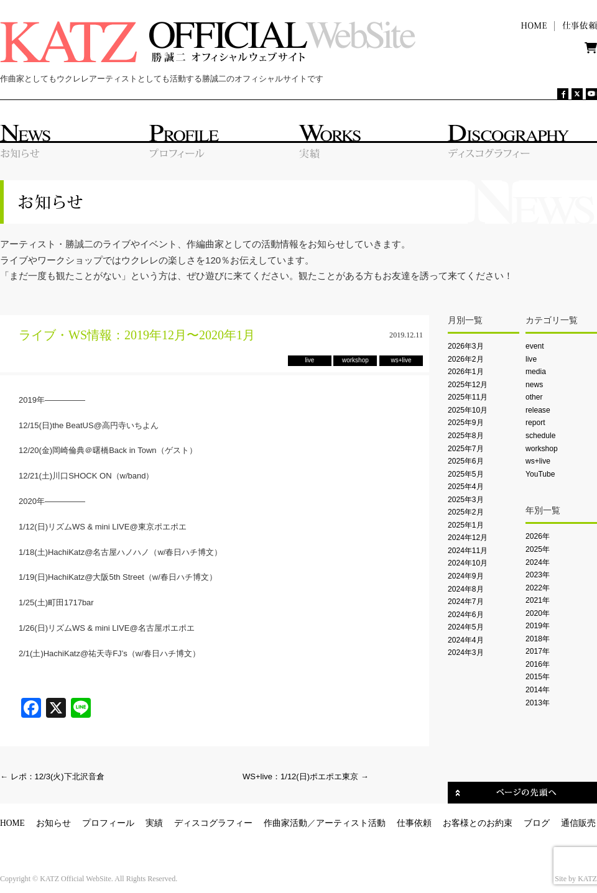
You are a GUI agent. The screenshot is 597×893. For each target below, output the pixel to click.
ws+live (537, 461)
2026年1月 (466, 371)
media (535, 371)
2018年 (537, 638)
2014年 (537, 689)
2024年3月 (466, 652)
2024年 (537, 562)
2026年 (537, 536)
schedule (540, 435)
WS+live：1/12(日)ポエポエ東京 (306, 776)
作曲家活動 (285, 823)
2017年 (537, 651)
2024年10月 (468, 563)
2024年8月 (466, 589)
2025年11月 (468, 397)
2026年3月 (466, 346)
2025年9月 (466, 422)
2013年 (537, 702)
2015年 (537, 676)
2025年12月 (468, 384)
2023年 (537, 574)
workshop (541, 448)
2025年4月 (466, 486)
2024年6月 (466, 614)
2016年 (537, 664)
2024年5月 (466, 627)
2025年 (537, 549)
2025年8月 (466, 435)
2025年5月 (466, 474)
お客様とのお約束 (477, 823)
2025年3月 (466, 499)
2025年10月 (468, 410)
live (531, 359)
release (537, 410)
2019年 (537, 625)
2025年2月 (466, 512)
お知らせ (53, 823)
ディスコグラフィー (213, 823)
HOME (12, 823)
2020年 (537, 613)
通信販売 (578, 823)
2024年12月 (468, 537)
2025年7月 (466, 448)
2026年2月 (466, 359)
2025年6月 (466, 461)
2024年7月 (466, 601)
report (535, 422)
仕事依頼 (414, 823)
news (534, 384)
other (534, 397)
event (534, 346)
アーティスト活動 (351, 823)
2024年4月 (466, 640)
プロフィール (108, 823)
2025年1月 (466, 525)
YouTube (540, 474)
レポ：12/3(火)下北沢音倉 (52, 776)
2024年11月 (468, 550)
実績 (154, 823)
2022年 (537, 588)
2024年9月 (466, 576)
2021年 (537, 600)
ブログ (537, 823)
